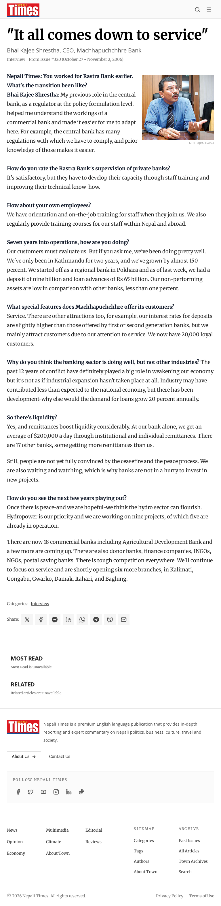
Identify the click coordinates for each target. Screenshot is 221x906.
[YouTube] (43, 792)
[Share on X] (27, 619)
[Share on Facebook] (41, 619)
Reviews (93, 841)
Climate (53, 841)
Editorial (93, 830)
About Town (58, 853)
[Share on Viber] (110, 619)
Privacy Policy (169, 896)
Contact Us (59, 756)
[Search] (197, 10)
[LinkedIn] (69, 792)
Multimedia (57, 830)
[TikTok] (81, 792)
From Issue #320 (76, 59)
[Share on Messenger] (54, 619)
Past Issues (189, 840)
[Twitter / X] (31, 792)
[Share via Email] (123, 619)
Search (185, 871)
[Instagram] (56, 792)
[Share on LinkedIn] (68, 619)
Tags (138, 851)
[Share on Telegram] (96, 619)
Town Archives (193, 861)
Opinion (15, 841)
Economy (16, 853)
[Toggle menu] (209, 10)
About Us (24, 756)
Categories (144, 840)
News (12, 830)
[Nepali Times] (23, 727)
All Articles (189, 851)
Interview (40, 603)
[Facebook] (18, 792)
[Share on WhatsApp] (82, 619)
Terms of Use (201, 896)
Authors (141, 861)
